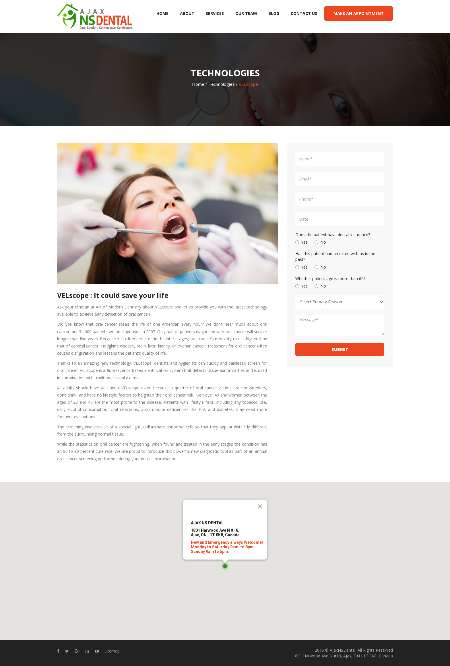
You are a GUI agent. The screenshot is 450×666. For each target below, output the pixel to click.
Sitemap (112, 651)
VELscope (248, 84)
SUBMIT (339, 349)
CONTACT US (304, 13)
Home (198, 84)
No (320, 242)
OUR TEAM (246, 13)
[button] (225, 566)
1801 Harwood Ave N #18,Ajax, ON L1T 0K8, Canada (215, 532)
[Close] (260, 506)
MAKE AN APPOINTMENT (358, 13)
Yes (301, 242)
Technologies (221, 84)
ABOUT (187, 13)
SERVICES (215, 13)
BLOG (273, 13)
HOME (162, 13)
